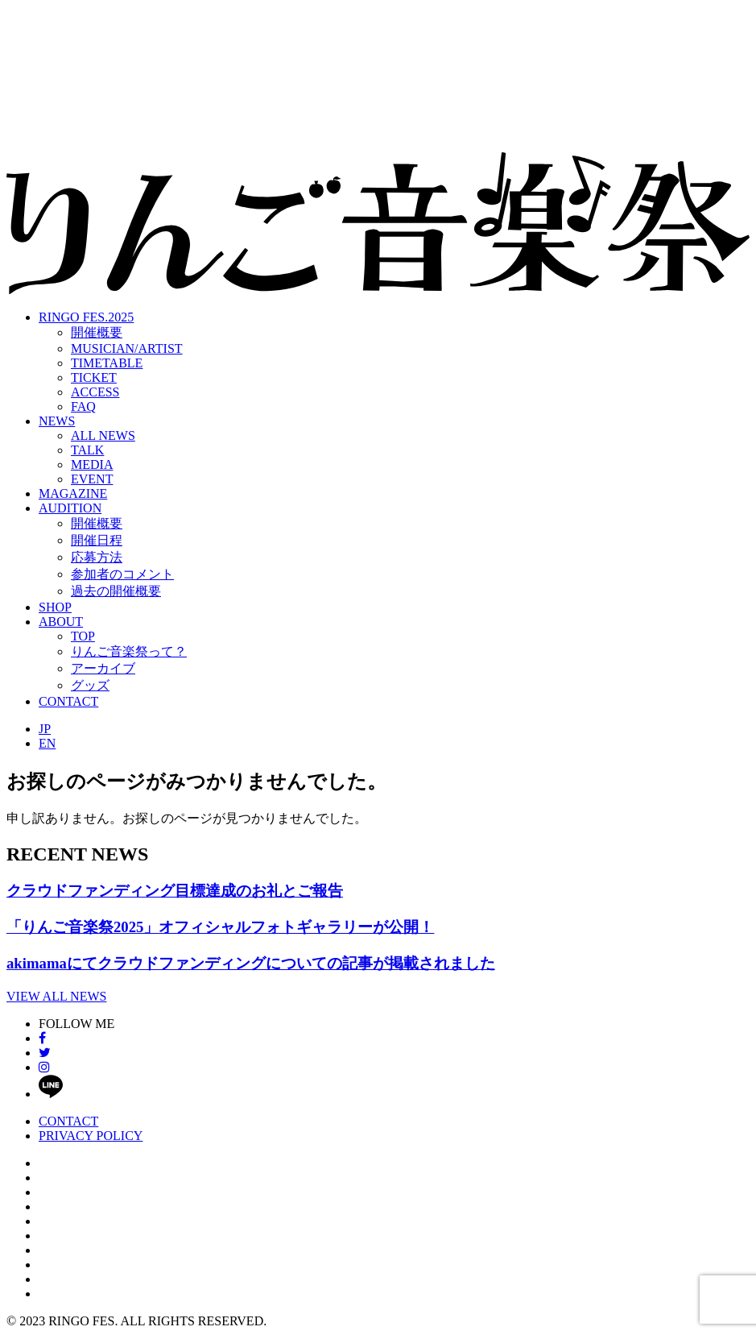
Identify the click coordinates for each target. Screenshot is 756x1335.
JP (45, 729)
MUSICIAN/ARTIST (127, 348)
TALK (87, 450)
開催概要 (96, 332)
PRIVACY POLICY (91, 1135)
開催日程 (96, 540)
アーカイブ (103, 668)
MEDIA (92, 464)
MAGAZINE (73, 493)
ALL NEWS (103, 435)
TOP (83, 636)
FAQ (83, 406)
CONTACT (68, 701)
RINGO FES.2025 (86, 317)
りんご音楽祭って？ (129, 651)
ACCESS (95, 392)
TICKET (94, 377)
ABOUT (61, 621)
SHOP (55, 607)
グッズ (90, 685)
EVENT (92, 479)
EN (47, 743)
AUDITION (70, 508)
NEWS (57, 421)
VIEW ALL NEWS (56, 996)
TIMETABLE (107, 363)
